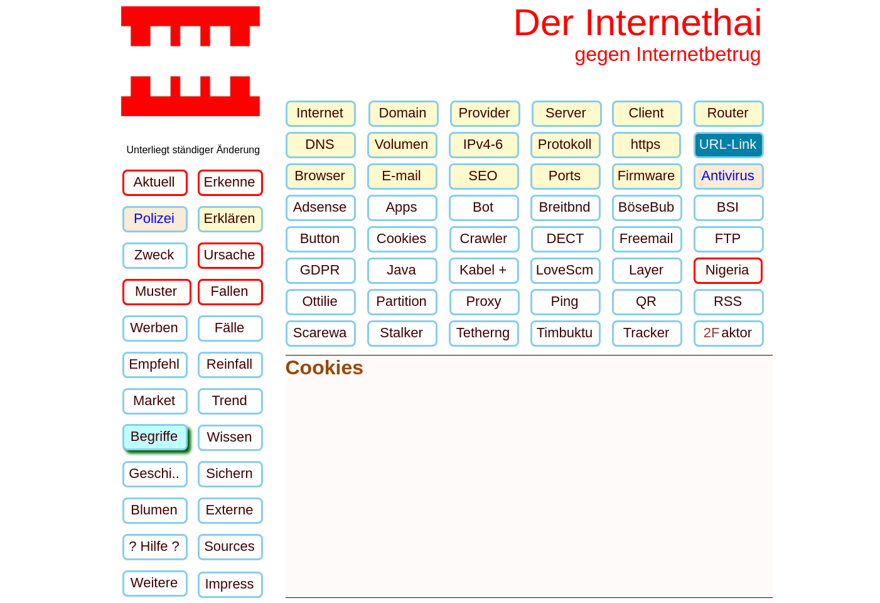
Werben (154, 327)
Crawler (484, 238)
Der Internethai (638, 22)
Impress (229, 584)
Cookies (401, 238)
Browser (319, 175)
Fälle (230, 327)
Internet (319, 113)
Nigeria (727, 270)
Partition (401, 301)
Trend (229, 400)
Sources (229, 546)
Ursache (229, 255)
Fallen (230, 291)
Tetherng (483, 332)
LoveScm (565, 270)
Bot (483, 207)
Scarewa (320, 332)
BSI (728, 207)
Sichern (229, 473)
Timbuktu (565, 332)
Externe (230, 510)
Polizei (154, 218)
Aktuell (153, 182)
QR (646, 301)
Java (401, 270)
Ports (565, 175)
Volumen (402, 144)
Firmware (646, 175)
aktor (728, 332)
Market (154, 400)
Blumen (154, 510)
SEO (482, 175)
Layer (646, 270)
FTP (728, 238)
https (646, 144)
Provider (484, 113)
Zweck (154, 255)
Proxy (483, 301)
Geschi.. (154, 473)
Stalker (401, 332)
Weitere (154, 582)
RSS (728, 301)
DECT (565, 238)
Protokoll (565, 144)
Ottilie (319, 301)
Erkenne (229, 182)
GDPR (320, 270)
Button (320, 238)
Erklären (229, 218)
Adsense (320, 207)
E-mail (401, 175)
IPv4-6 (483, 144)
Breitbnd (565, 207)
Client (645, 113)
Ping (564, 301)
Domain (403, 113)
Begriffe (154, 436)
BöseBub (646, 207)
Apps (401, 207)
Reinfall (229, 364)
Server (565, 113)
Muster (156, 291)
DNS (319, 144)
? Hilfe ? (154, 546)
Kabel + (483, 270)
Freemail (646, 238)
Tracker (646, 332)
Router (727, 113)
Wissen (229, 437)
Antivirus (727, 175)
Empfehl (154, 364)
